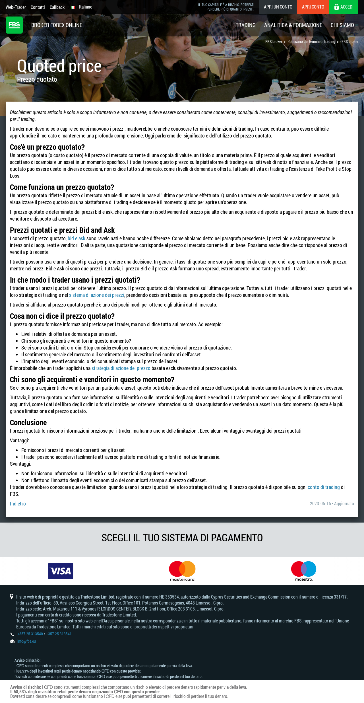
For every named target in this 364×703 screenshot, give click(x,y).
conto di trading (324, 487)
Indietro (18, 503)
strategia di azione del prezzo (121, 368)
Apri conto (313, 7)
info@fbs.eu (26, 641)
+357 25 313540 (30, 633)
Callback (57, 7)
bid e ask (76, 238)
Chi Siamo (342, 24)
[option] (60, 571)
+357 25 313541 (59, 633)
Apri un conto (278, 7)
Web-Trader (16, 7)
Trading (246, 24)
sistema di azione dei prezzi (96, 294)
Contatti (38, 7)
